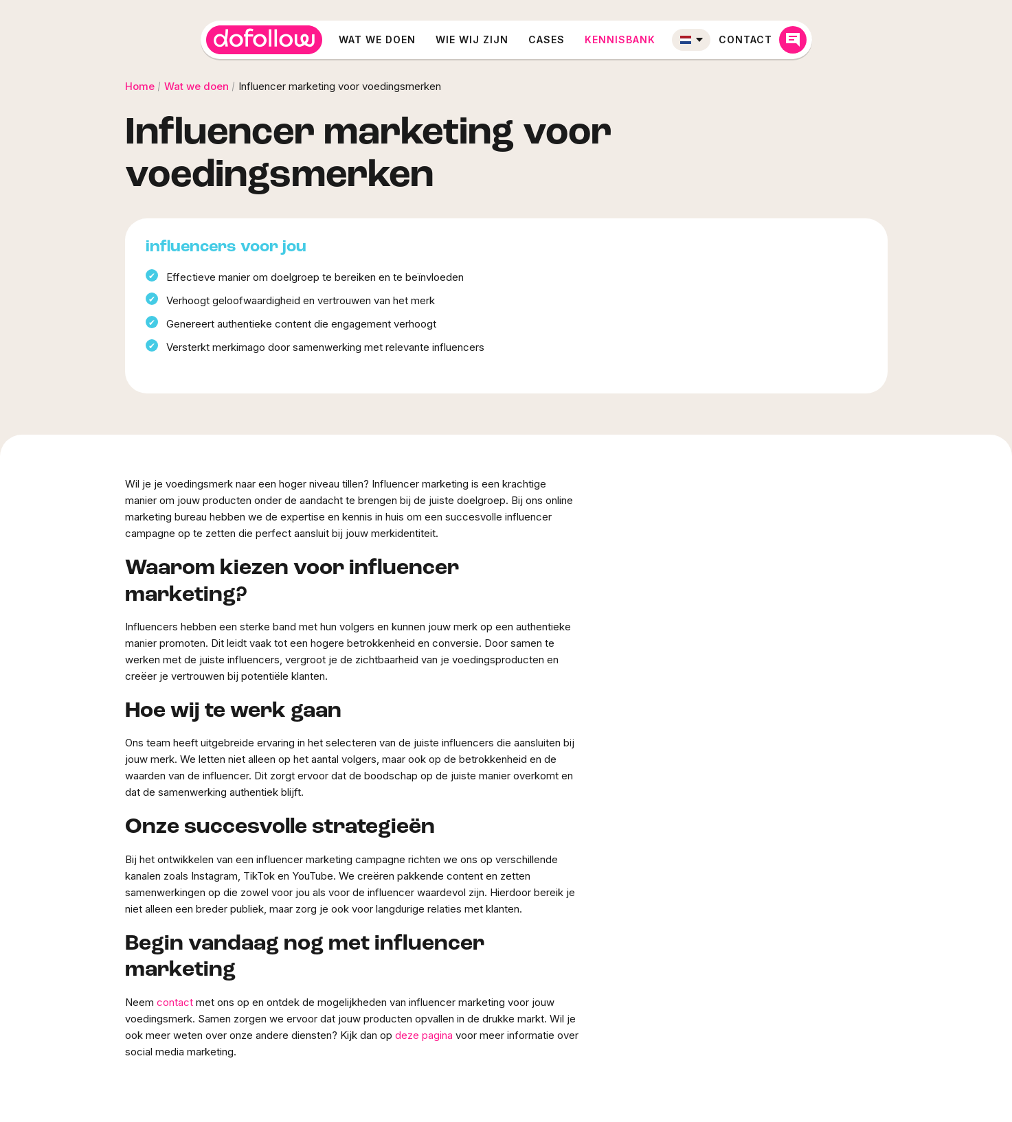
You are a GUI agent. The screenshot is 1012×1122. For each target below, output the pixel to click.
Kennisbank (620, 39)
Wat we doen (377, 39)
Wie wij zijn (472, 39)
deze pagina (424, 1035)
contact (175, 1002)
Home (140, 86)
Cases (546, 39)
